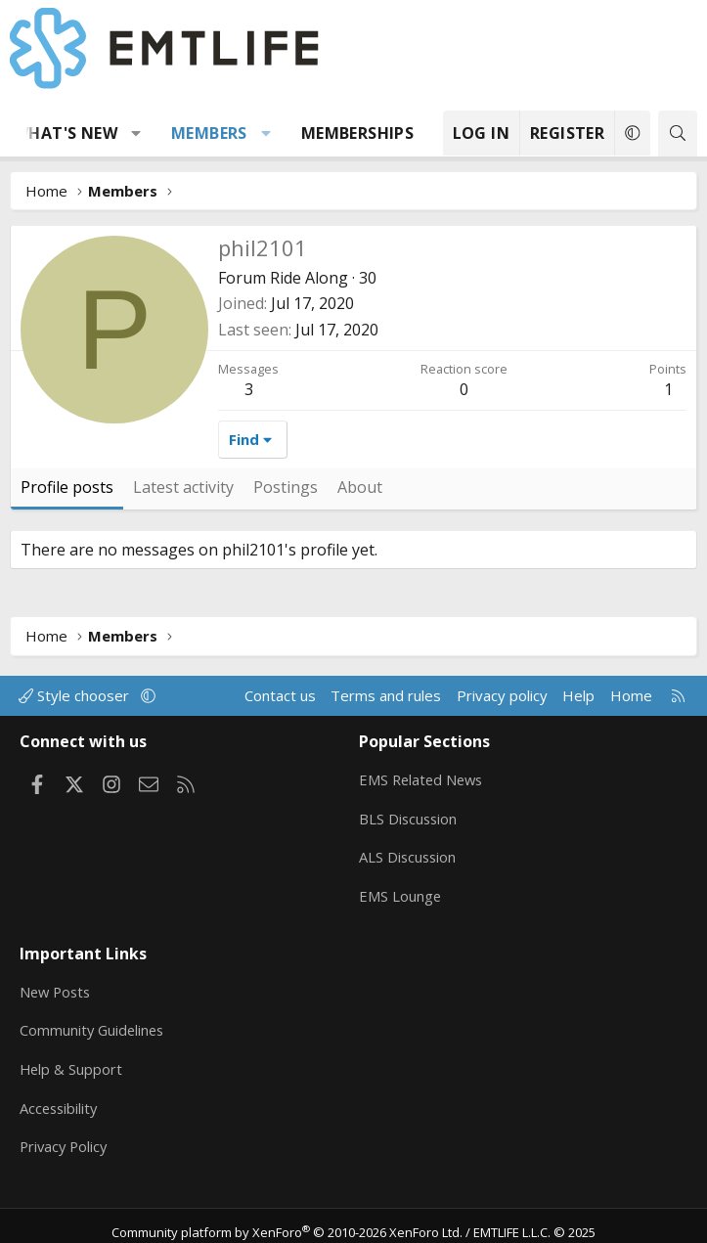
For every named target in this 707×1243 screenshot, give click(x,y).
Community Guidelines (94, 1021)
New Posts (57, 983)
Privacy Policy (65, 1135)
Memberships (357, 133)
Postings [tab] (285, 487)
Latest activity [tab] (183, 487)
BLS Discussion (409, 815)
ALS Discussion (409, 854)
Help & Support (72, 1059)
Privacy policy (502, 695)
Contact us (280, 695)
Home (631, 695)
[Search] (677, 133)
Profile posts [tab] (67, 487)
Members (209, 133)
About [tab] (359, 487)
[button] (136, 133)
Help (578, 695)
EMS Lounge (400, 892)
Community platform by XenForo (287, 1219)
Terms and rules (386, 695)
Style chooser (76, 695)
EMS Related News (423, 777)
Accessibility (60, 1097)
